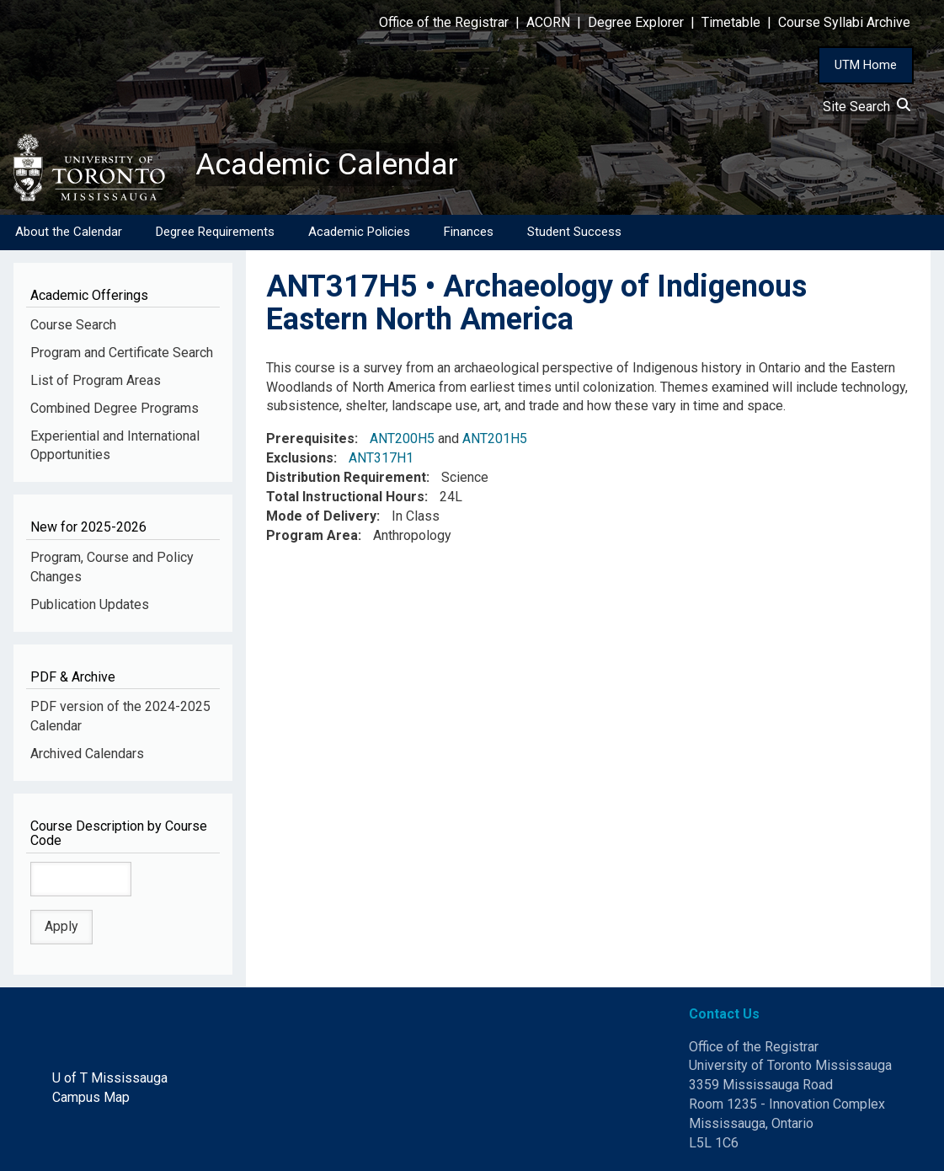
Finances (468, 231)
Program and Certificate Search (121, 353)
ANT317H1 (381, 458)
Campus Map (91, 1097)
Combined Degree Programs (114, 408)
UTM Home (866, 64)
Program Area (312, 535)
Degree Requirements (215, 231)
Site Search (866, 107)
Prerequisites (310, 438)
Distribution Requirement (346, 477)
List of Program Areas (95, 380)
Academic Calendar (326, 164)
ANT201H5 (494, 438)
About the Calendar (68, 231)
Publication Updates (89, 604)
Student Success (574, 231)
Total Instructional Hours (345, 497)
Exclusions (299, 458)
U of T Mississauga (110, 1079)
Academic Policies (359, 231)
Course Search (73, 325)
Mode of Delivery (321, 516)
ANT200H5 (402, 438)
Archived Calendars (87, 754)
